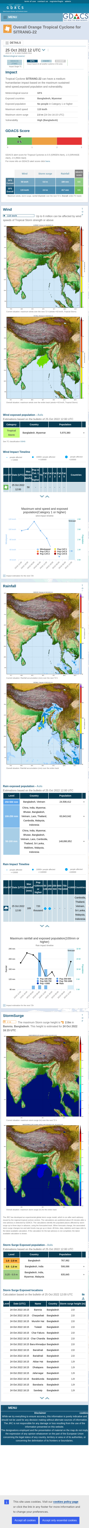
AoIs (40, 414)
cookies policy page (65, 1501)
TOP (82, 212)
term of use (30, 1)
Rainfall (65, 173)
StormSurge (13, 1016)
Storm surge (45, 173)
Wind (24, 173)
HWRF (46, 61)
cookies (84, 1413)
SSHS (22, 441)
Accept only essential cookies (59, 1520)
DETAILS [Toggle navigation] (13, 43)
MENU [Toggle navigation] (10, 17)
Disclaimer (40, 1413)
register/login (56, 1)
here (47, 161)
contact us (42, 1)
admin (68, 1)
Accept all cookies (25, 1520)
